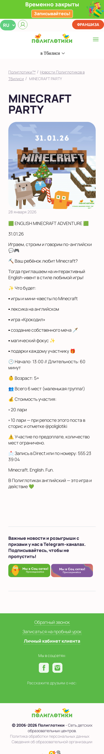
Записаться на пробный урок (52, 632)
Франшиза (88, 24)
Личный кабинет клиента (52, 641)
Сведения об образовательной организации (52, 741)
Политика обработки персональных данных (49, 736)
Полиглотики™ (21, 72)
